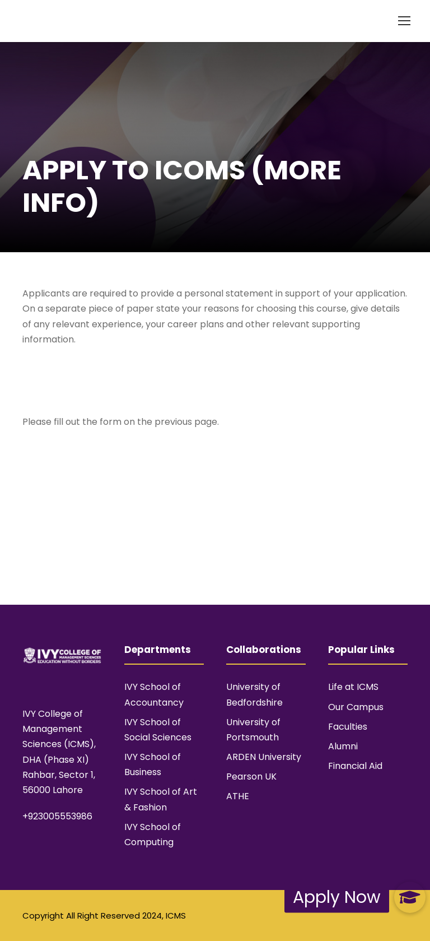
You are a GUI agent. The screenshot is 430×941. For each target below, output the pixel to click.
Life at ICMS (353, 686)
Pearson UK (251, 776)
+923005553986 (57, 816)
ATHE (237, 796)
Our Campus (356, 707)
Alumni (343, 746)
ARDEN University (263, 756)
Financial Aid (355, 765)
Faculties (347, 726)
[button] (410, 897)
